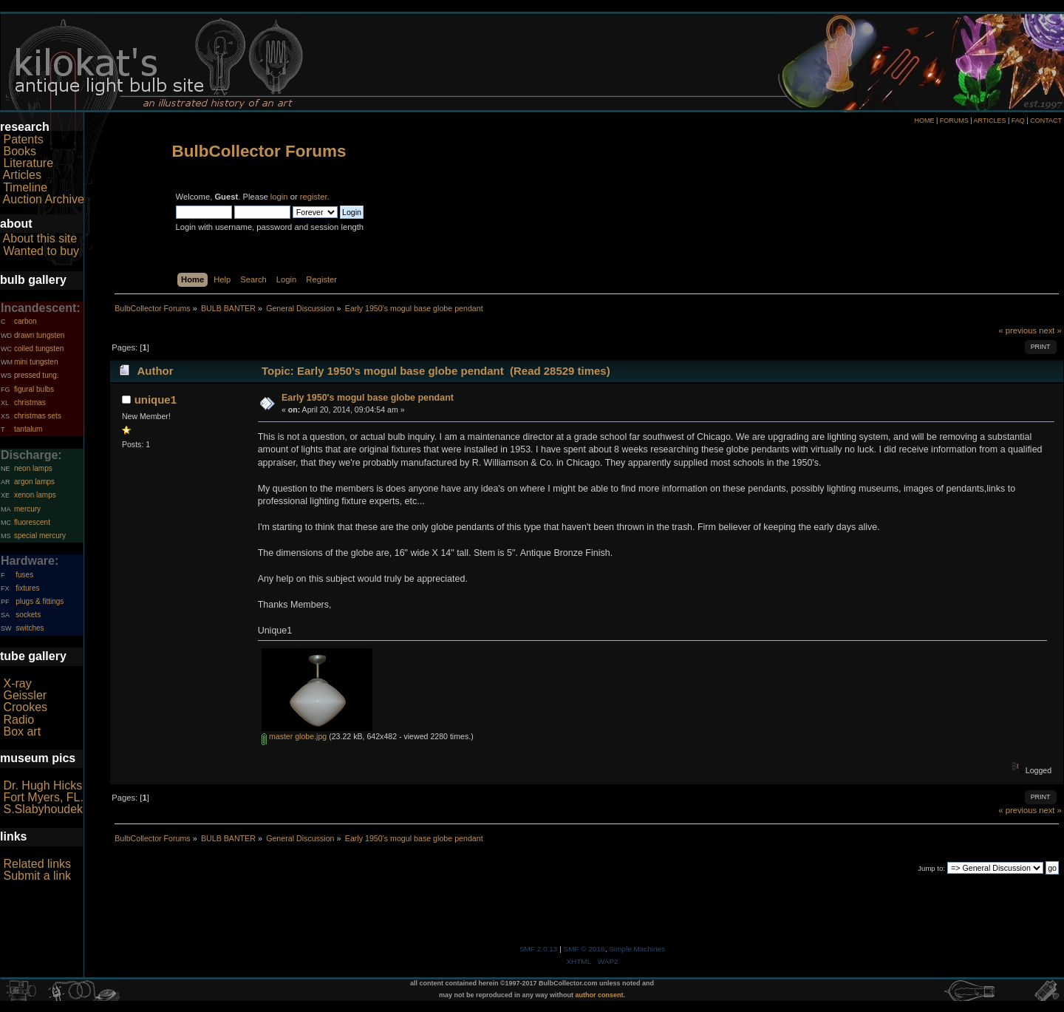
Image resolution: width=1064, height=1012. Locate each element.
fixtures (27, 588)
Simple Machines (637, 949)
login (279, 196)
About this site (40, 238)
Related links (37, 864)
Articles (22, 175)
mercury (27, 509)
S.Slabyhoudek (43, 809)
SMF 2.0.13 (538, 949)
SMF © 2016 (584, 949)
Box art (22, 731)
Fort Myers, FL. (43, 797)
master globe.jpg (294, 736)
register (313, 196)
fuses (24, 575)
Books (19, 151)
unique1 (155, 399)
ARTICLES (990, 120)
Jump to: (931, 868)
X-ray (17, 683)
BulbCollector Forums (259, 151)
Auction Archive (43, 199)
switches (30, 628)
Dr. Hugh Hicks (42, 785)
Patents (23, 139)
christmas (30, 402)
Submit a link (37, 875)
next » (1050, 330)
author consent (600, 995)
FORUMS (954, 120)
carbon (25, 321)
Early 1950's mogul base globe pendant (368, 398)
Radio (18, 719)
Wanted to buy (41, 251)
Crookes (25, 707)
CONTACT (1046, 120)
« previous (1017, 330)
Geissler (25, 695)
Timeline (25, 187)
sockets (28, 615)
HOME (924, 120)
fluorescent (32, 522)
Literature (28, 163)
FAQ (1018, 120)
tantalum (28, 429)
